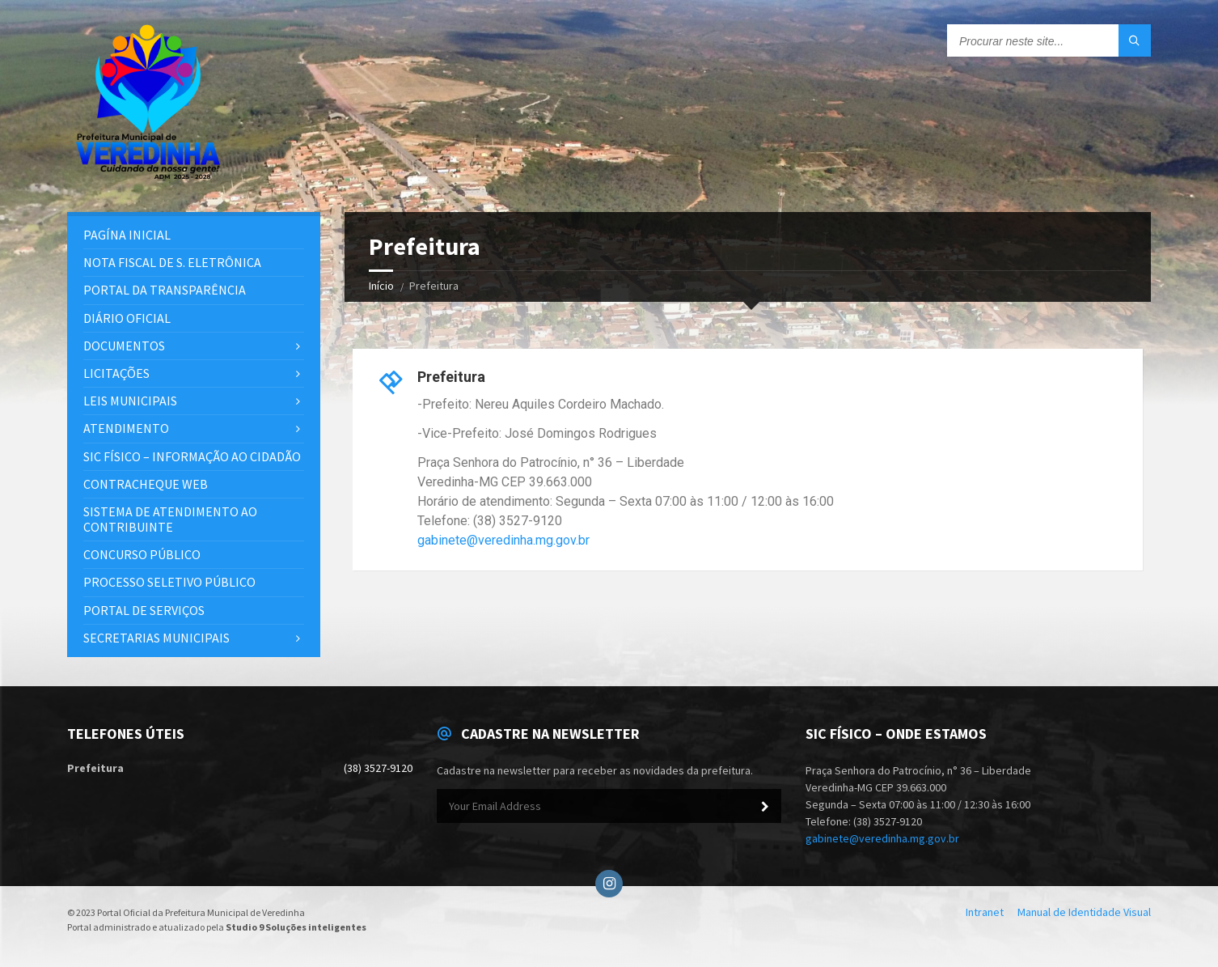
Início (381, 285)
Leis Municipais (130, 400)
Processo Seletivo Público (169, 582)
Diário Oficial (127, 318)
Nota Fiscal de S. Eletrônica (172, 262)
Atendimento (126, 428)
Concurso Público (142, 554)
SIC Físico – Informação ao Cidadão (192, 456)
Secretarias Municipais (156, 638)
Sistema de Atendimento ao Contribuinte (170, 519)
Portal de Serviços (144, 610)
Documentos (124, 345)
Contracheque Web (145, 484)
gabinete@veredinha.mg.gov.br (503, 540)
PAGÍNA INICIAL (127, 235)
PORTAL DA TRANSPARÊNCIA (164, 290)
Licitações (116, 373)
